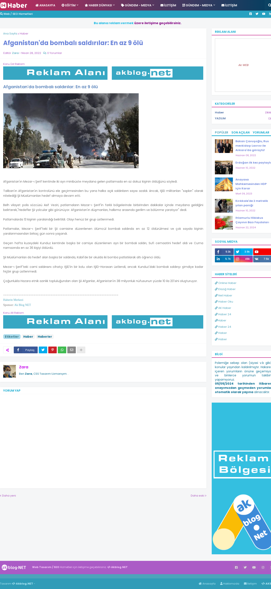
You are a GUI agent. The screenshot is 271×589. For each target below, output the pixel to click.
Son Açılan (240, 132)
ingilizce (44, 576)
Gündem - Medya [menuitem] (136, 5)
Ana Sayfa (10, 34)
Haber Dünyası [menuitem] (98, 5)
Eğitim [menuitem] (69, 5)
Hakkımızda (229, 584)
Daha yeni (9, 496)
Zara (23, 367)
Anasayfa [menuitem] (45, 5)
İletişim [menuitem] (168, 5)
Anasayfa (207, 584)
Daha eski (197, 496)
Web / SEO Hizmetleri (16, 14)
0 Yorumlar (54, 53)
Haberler (45, 336)
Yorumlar (261, 132)
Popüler (221, 132)
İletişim (250, 584)
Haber (24, 34)
